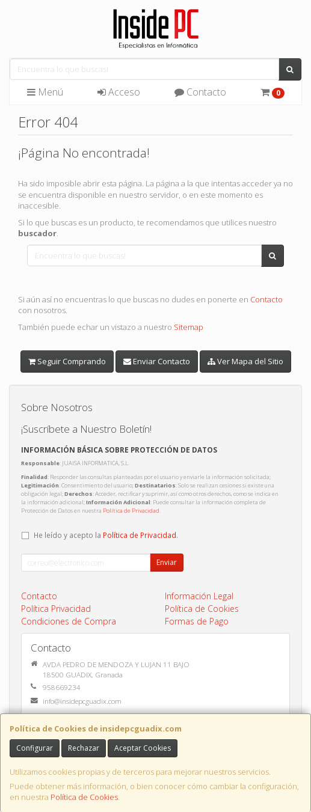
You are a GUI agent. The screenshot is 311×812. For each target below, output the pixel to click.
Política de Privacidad (131, 510)
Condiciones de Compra (68, 621)
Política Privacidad (56, 608)
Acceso (118, 92)
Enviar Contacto (156, 361)
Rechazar (83, 748)
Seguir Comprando (67, 361)
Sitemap (188, 327)
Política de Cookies (84, 797)
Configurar (34, 748)
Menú (45, 92)
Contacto (200, 92)
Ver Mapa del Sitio (245, 361)
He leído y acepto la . (106, 535)
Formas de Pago (197, 621)
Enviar (166, 562)
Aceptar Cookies (142, 748)
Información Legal (199, 596)
